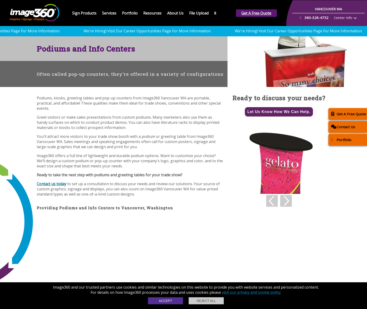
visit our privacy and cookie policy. (251, 292)
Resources (152, 13)
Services (109, 13)
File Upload (199, 13)
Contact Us (343, 126)
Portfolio (130, 13)
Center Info (343, 17)
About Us (175, 13)
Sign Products (84, 13)
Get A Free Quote (256, 13)
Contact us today (51, 183)
